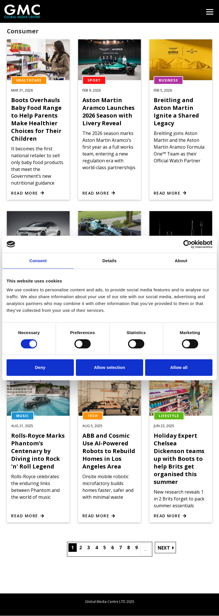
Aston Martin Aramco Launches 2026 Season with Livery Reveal (108, 111)
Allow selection (109, 367)
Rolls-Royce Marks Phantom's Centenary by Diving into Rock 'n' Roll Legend (38, 451)
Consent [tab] (38, 260)
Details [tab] (109, 260)
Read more (24, 193)
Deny (40, 367)
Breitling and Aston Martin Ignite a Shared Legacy (176, 111)
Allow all (179, 367)
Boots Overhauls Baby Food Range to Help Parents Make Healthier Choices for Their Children (36, 119)
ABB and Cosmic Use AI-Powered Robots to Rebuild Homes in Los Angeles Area (108, 451)
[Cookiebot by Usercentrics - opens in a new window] (187, 244)
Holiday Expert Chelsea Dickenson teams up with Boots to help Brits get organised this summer (179, 459)
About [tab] (181, 260)
